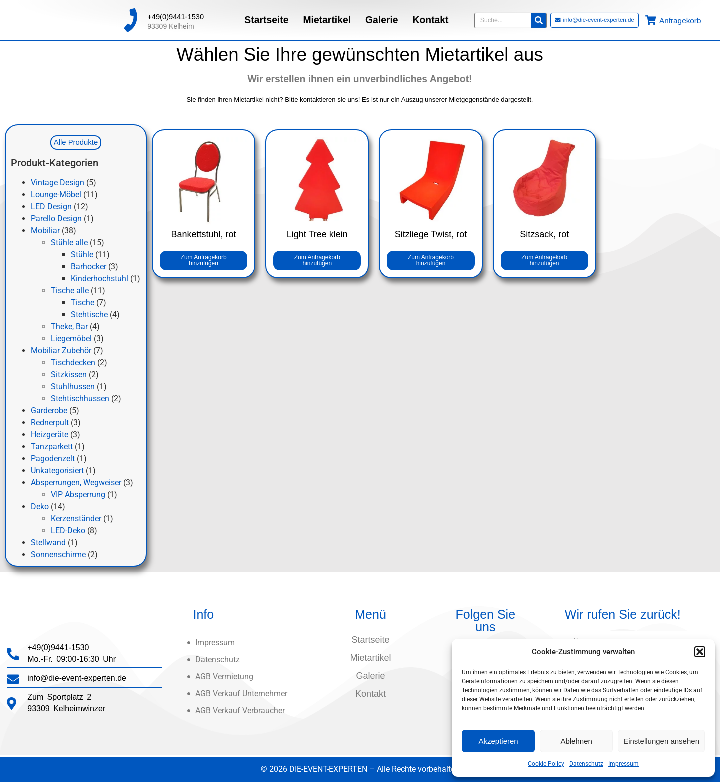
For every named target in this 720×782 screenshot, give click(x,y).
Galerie (382, 17)
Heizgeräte (49, 434)
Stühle (82, 254)
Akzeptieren (498, 741)
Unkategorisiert (57, 470)
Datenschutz (587, 763)
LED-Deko (68, 530)
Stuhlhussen (73, 386)
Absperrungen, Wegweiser (76, 482)
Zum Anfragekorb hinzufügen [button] (204, 260)
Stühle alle (69, 242)
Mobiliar (45, 230)
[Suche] (538, 17)
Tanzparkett (52, 446)
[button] (700, 652)
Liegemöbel (71, 338)
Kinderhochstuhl (99, 278)
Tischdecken (73, 362)
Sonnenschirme (58, 554)
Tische (82, 302)
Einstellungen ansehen (662, 741)
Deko (40, 506)
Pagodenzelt (53, 458)
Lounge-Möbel (56, 194)
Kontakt (431, 17)
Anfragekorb (681, 17)
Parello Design (56, 218)
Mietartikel (327, 17)
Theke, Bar (69, 326)
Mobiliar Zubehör (61, 350)
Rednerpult (50, 422)
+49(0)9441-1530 (176, 14)
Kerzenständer (76, 518)
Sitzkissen (69, 374)
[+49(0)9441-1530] (130, 17)
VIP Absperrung (78, 494)
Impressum (623, 763)
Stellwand (48, 542)
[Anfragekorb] (651, 17)
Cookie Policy (546, 763)
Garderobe (49, 410)
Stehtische (89, 314)
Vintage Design (57, 182)
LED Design (51, 206)
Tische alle (70, 290)
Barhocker (88, 266)
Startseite (266, 17)
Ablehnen (576, 741)
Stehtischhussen (80, 398)
